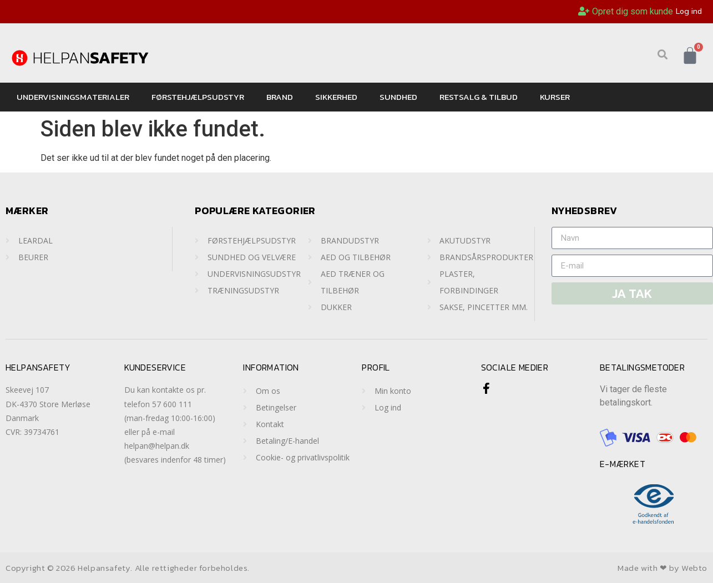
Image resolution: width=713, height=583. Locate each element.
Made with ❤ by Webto (662, 567)
